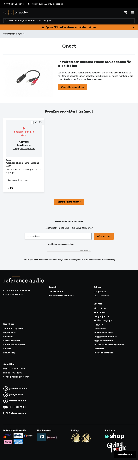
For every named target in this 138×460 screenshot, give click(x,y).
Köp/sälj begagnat (103, 320)
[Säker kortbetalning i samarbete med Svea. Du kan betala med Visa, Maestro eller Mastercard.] (7, 435)
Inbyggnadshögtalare (105, 336)
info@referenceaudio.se (61, 295)
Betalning (8, 336)
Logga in (98, 324)
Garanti (7, 348)
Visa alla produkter (72, 87)
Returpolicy (9, 352)
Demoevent (100, 328)
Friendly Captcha (85, 250)
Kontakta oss (101, 312)
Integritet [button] (99, 348)
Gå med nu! (103, 236)
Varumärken (9, 33)
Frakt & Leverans (11, 340)
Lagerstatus (9, 332)
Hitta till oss (100, 308)
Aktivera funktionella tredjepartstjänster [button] (24, 145)
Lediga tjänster (102, 316)
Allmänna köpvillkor (13, 328)
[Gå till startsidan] (15, 12)
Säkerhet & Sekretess (14, 344)
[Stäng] (133, 27)
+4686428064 (56, 291)
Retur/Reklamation (104, 352)
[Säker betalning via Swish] (28, 435)
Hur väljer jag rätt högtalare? (109, 344)
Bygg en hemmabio (104, 340)
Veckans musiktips (103, 332)
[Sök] (69, 20)
